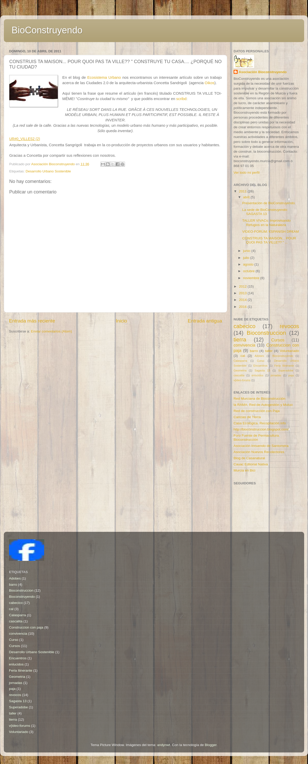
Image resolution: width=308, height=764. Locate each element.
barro (254, 351)
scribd (181, 99)
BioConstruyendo (47, 30)
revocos (289, 326)
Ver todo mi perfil (246, 172)
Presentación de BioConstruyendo (268, 203)
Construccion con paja (26, 627)
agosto (248, 264)
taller (269, 351)
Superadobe (285, 370)
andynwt (163, 745)
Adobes (259, 355)
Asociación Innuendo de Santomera (261, 446)
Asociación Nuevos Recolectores (259, 452)
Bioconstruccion (266, 333)
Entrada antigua (205, 321)
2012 (243, 286)
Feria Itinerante (284, 365)
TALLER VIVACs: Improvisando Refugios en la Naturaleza (266, 223)
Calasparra (240, 360)
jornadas (276, 375)
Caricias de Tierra (247, 417)
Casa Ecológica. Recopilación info (260, 423)
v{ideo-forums (242, 380)
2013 (243, 293)
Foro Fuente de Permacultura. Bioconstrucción (257, 438)
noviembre (251, 278)
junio (247, 251)
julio (246, 258)
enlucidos (257, 375)
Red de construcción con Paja (257, 411)
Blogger (211, 745)
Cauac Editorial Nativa (251, 464)
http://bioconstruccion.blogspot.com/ (261, 429)
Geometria (240, 370)
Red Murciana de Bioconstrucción (259, 398)
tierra (240, 339)
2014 (243, 300)
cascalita (239, 375)
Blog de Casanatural (249, 458)
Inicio (121, 321)
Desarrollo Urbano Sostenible (48, 171)
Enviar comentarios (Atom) (51, 331)
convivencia (244, 345)
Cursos (277, 340)
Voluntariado (289, 351)
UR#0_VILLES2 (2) (24, 139)
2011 (243, 191)
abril (247, 197)
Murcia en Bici (244, 470)
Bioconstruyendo (283, 355)
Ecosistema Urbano (104, 77)
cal (242, 356)
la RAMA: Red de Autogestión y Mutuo (263, 405)
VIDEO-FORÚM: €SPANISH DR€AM (270, 231)
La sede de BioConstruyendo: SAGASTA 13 (265, 212)
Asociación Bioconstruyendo (263, 72)
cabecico (244, 326)
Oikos (209, 83)
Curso (260, 360)
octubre (249, 271)
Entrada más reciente (32, 321)
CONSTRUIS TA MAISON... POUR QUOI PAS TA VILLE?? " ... (269, 240)
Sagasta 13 (262, 370)
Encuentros (260, 365)
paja (291, 375)
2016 (243, 307)
